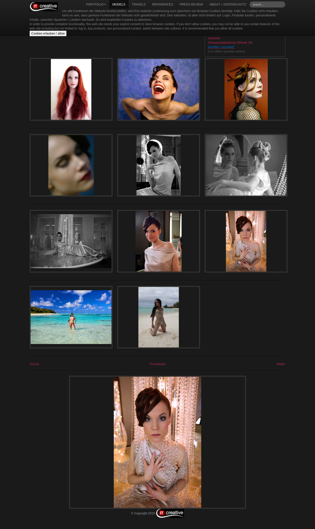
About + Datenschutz (228, 4)
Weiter (280, 364)
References (162, 4)
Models (118, 4)
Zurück (34, 364)
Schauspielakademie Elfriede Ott (230, 42)
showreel (214, 38)
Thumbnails (157, 364)
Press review (191, 4)
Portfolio (96, 4)
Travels (139, 4)
